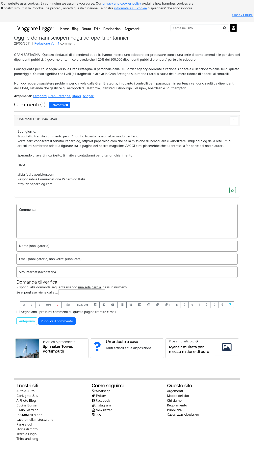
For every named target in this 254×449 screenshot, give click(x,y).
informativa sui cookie (130, 8)
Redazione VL (44, 43)
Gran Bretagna (59, 96)
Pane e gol (24, 424)
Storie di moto (27, 429)
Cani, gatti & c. (27, 396)
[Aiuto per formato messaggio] (230, 304)
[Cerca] (195, 28)
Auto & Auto (25, 391)
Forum (86, 28)
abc (48, 304)
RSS (96, 415)
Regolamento (177, 405)
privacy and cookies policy (121, 3)
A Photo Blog (26, 400)
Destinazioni (112, 28)
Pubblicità (174, 410)
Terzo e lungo (26, 434)
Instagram (101, 405)
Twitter (99, 396)
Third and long (27, 438)
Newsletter (102, 410)
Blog (75, 28)
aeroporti (40, 96)
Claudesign (191, 414)
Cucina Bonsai (27, 405)
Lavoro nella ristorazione (34, 419)
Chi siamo (174, 400)
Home (65, 28)
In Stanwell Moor (29, 415)
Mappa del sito (178, 396)
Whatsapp (101, 391)
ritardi (76, 96)
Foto (97, 28)
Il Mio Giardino (27, 410)
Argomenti (132, 28)
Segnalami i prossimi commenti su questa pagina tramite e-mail (68, 312)
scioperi (88, 96)
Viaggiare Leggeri (36, 28)
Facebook (101, 400)
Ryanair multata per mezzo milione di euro (189, 349)
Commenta (59, 105)
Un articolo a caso (122, 341)
